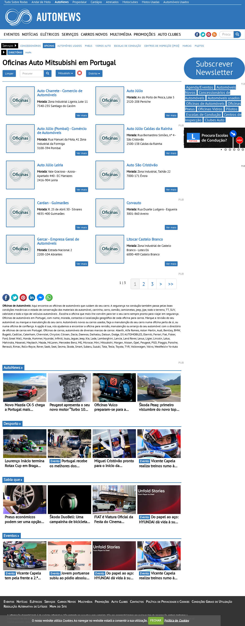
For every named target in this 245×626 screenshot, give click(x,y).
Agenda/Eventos (199, 87)
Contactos (137, 601)
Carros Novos (94, 34)
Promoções (145, 34)
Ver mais (82, 115)
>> (170, 284)
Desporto (12, 423)
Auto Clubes (169, 34)
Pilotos (231, 109)
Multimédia (120, 34)
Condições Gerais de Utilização (212, 601)
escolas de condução (127, 45)
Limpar (9, 73)
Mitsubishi (65, 73)
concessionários (30, 45)
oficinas (49, 45)
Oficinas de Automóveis (205, 103)
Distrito (94, 73)
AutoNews (13, 367)
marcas (187, 45)
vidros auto (103, 45)
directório (15, 52)
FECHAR (155, 620)
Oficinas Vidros (210, 109)
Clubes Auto (214, 120)
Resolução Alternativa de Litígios (25, 606)
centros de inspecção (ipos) (161, 45)
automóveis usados (69, 45)
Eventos (12, 34)
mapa (28, 52)
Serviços (70, 34)
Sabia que (13, 479)
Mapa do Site (58, 606)
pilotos (199, 45)
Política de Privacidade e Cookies (167, 601)
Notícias (30, 34)
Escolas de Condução (203, 114)
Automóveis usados (224, 98)
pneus (88, 45)
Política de (176, 620)
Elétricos (49, 34)
